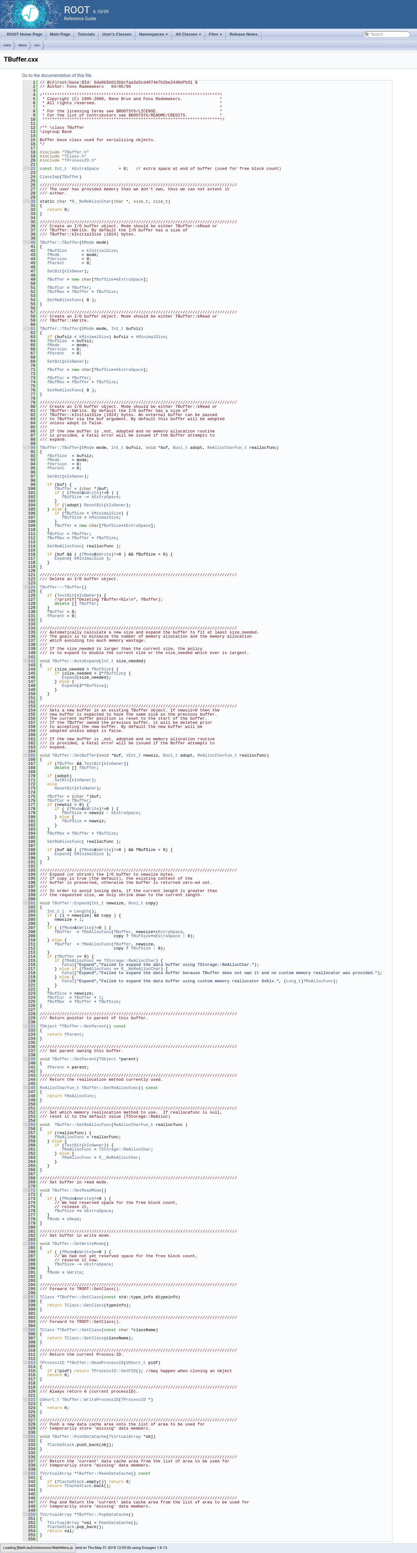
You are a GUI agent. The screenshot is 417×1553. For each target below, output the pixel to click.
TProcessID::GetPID (114, 1371)
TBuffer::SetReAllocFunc (83, 1125)
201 (29, 903)
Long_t (293, 981)
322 (29, 1399)
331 (29, 1436)
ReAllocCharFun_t (227, 447)
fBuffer (55, 279)
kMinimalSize (94, 337)
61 (29, 328)
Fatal (68, 964)
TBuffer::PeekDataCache (104, 1473)
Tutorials (86, 34)
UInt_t (133, 755)
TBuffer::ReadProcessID (96, 1363)
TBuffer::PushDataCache (79, 1436)
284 (29, 1244)
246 (29, 1088)
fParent (55, 263)
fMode (53, 255)
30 (29, 201)
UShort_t (136, 1363)
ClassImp (49, 177)
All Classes (189, 36)
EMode (88, 242)
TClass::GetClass (84, 1305)
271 (29, 1190)
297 (29, 1297)
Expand (62, 558)
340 (29, 1473)
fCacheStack (60, 1445)
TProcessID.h (79, 160)
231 (29, 1026)
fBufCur (55, 287)
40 (29, 242)
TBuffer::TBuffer (59, 242)
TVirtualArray (125, 1436)
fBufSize (57, 250)
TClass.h (74, 156)
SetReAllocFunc (64, 300)
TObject (48, 1026)
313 (29, 1363)
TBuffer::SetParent (74, 1059)
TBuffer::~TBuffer (61, 587)
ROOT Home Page (24, 34)
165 (29, 755)
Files (216, 36)
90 (29, 447)
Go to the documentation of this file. (57, 75)
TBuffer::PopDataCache (103, 1514)
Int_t (61, 168)
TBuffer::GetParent (84, 1026)
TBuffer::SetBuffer (74, 755)
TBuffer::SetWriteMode (78, 1244)
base (23, 45)
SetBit (54, 271)
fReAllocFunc (96, 932)
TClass (47, 1297)
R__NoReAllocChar (91, 201)
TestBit (65, 595)
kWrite (91, 493)
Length (81, 911)
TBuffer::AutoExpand (75, 661)
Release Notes (244, 34)
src (37, 45)
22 (29, 168)
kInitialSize (101, 250)
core (7, 45)
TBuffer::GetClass (80, 1297)
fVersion (57, 259)
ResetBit (94, 505)
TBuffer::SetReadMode (76, 1190)
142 (29, 661)
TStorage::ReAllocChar (130, 960)
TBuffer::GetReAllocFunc (110, 1088)
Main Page (60, 34)
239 (29, 1059)
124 (29, 587)
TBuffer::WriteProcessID (90, 1399)
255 (29, 1125)
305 (29, 1330)
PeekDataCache (115, 1523)
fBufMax (55, 292)
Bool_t (180, 447)
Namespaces (154, 36)
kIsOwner (74, 271)
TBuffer (70, 177)
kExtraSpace (85, 168)
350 (29, 1514)
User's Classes (116, 34)
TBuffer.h (75, 152)
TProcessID (52, 1363)
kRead (73, 1219)
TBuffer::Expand (70, 903)
